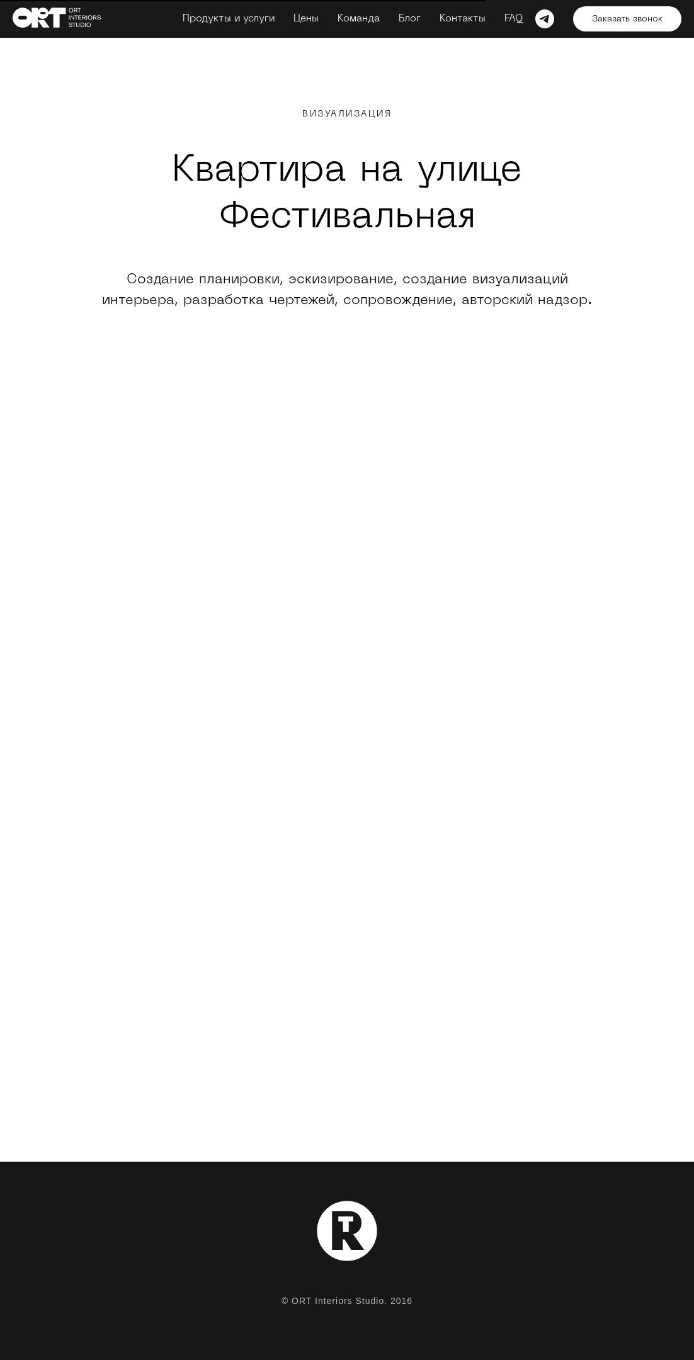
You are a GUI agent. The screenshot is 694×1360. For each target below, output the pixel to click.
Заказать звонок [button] (627, 19)
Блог (410, 19)
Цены (306, 19)
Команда (359, 19)
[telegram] (544, 18)
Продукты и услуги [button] (229, 19)
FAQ (513, 19)
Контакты (463, 19)
